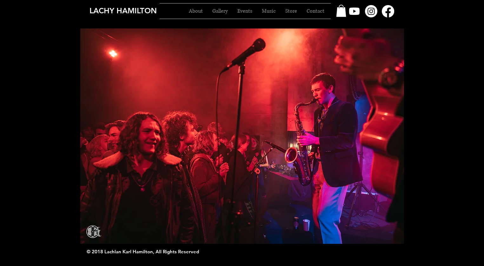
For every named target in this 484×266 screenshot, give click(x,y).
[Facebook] (388, 11)
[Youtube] (354, 11)
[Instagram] (371, 11)
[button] (341, 11)
